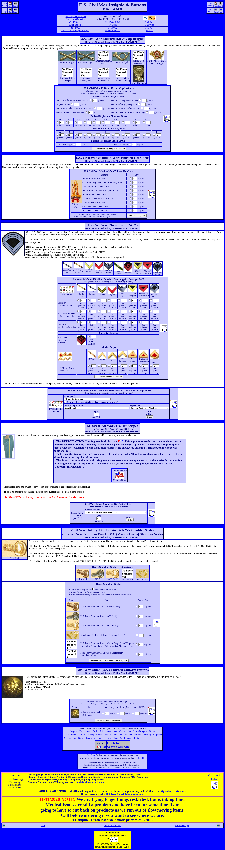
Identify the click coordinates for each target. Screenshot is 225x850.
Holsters (107, 734)
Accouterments (71, 734)
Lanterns (128, 738)
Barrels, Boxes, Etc (87, 738)
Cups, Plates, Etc (114, 738)
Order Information (112, 825)
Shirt (102, 731)
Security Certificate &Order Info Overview (76, 17)
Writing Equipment (153, 734)
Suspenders (111, 731)
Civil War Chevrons (149, 23)
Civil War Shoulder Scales (112, 29)
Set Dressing (70, 738)
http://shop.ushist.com (172, 791)
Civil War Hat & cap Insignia (75, 23)
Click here (90, 755)
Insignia (73, 731)
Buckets (101, 738)
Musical (123, 734)
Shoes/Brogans (140, 731)
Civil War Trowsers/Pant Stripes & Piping (75, 29)
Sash (95, 731)
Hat (129, 731)
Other (115, 734)
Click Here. (142, 758)
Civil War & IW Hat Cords (112, 23)
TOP (43, 825)
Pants (82, 731)
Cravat (122, 731)
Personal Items (136, 734)
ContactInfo (214, 777)
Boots (152, 731)
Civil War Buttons (149, 29)
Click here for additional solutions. (124, 794)
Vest (89, 731)
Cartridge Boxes (94, 734)
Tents (136, 738)
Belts (82, 734)
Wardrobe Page (182, 825)
